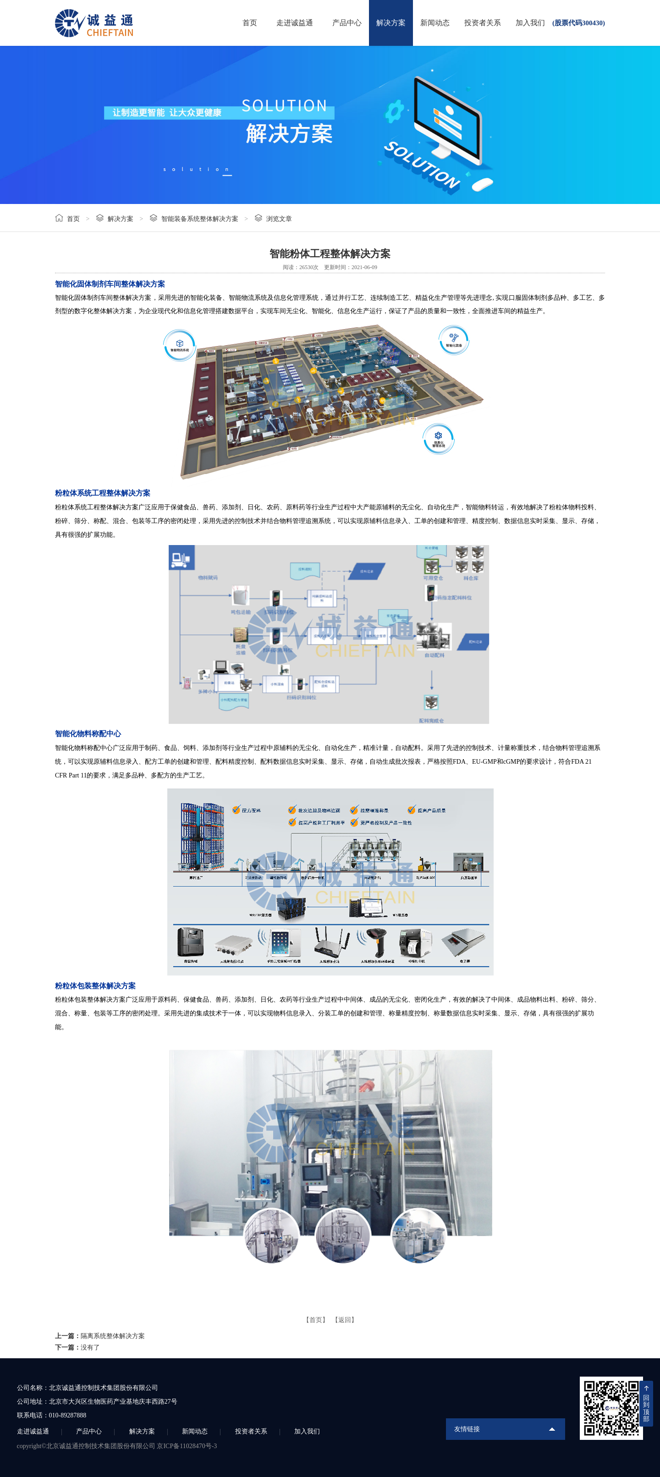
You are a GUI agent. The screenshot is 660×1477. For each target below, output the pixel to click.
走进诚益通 (294, 23)
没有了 (90, 1347)
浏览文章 (279, 218)
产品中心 (347, 23)
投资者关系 (482, 23)
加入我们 (530, 23)
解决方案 (391, 23)
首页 (249, 23)
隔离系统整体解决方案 (113, 1336)
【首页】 (316, 1320)
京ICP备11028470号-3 (187, 1446)
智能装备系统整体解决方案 (199, 218)
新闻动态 (435, 23)
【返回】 (345, 1320)
